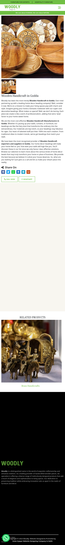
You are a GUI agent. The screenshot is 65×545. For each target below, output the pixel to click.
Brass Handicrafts (32, 385)
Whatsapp (26, 179)
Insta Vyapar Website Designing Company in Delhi (32, 541)
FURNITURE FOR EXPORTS (20, 2)
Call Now (9, 179)
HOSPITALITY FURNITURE (44, 2)
